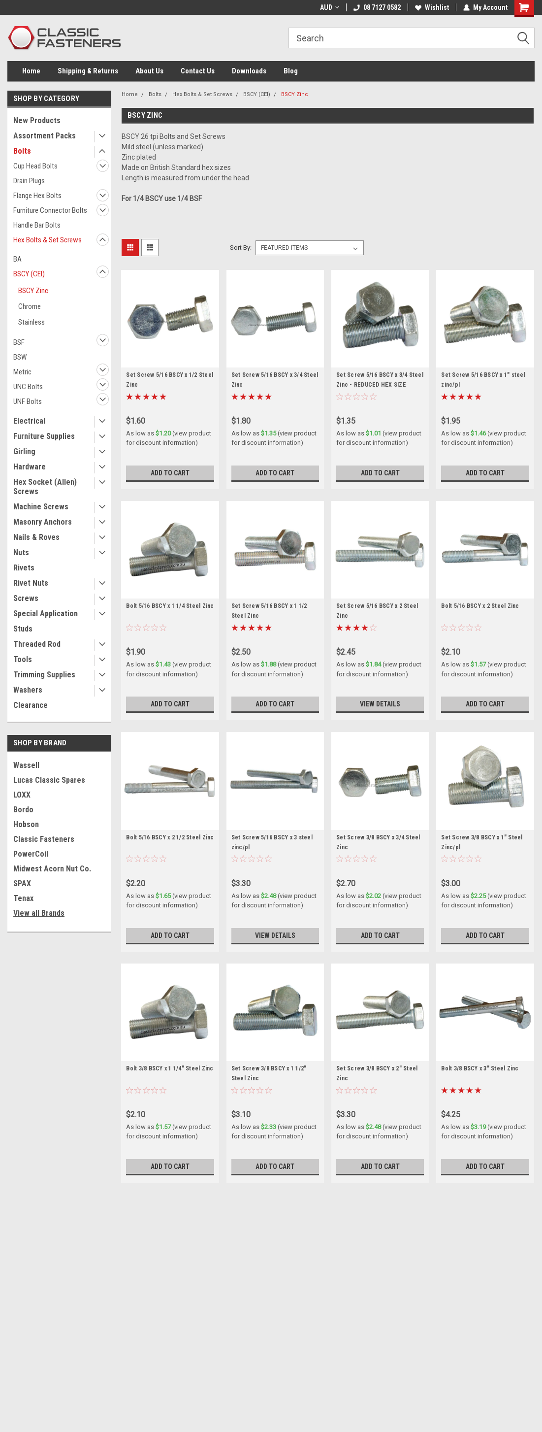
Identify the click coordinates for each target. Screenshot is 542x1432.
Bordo (23, 809)
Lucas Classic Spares (49, 780)
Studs (22, 628)
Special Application (45, 613)
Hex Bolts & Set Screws (47, 239)
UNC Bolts (28, 386)
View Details (380, 704)
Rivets (23, 567)
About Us (149, 71)
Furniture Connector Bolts (50, 210)
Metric (22, 371)
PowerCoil (30, 854)
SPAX (22, 883)
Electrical (29, 421)
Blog (291, 71)
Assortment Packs (44, 135)
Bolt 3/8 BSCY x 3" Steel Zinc (479, 1068)
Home (31, 71)
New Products (37, 120)
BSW (20, 357)
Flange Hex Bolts (37, 195)
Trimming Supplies (44, 674)
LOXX (22, 794)
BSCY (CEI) (29, 273)
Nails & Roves (36, 537)
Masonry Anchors (42, 522)
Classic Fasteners (43, 839)
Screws (25, 598)
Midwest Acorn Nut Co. (52, 868)
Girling (24, 451)
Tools (22, 659)
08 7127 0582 (377, 7)
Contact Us (198, 71)
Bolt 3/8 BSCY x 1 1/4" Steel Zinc (169, 1068)
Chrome (29, 306)
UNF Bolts (27, 401)
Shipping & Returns (88, 71)
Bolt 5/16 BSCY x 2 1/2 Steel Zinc (170, 837)
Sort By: (241, 247)
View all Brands (38, 913)
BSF (19, 342)
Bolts (22, 151)
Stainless (31, 322)
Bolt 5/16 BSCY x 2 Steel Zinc (480, 605)
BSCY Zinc (33, 290)
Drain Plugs (29, 180)
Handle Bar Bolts (37, 225)
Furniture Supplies (44, 436)
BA (17, 259)
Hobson (26, 824)
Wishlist (432, 7)
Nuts (21, 552)
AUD (329, 7)
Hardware (29, 466)
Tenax (23, 898)
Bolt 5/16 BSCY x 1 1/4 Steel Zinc (170, 605)
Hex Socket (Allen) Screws (45, 486)
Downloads (249, 71)
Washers (27, 690)
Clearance (30, 705)
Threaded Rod (37, 644)
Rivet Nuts (30, 583)
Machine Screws (40, 506)
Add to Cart (170, 473)
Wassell (26, 765)
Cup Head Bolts (35, 166)
